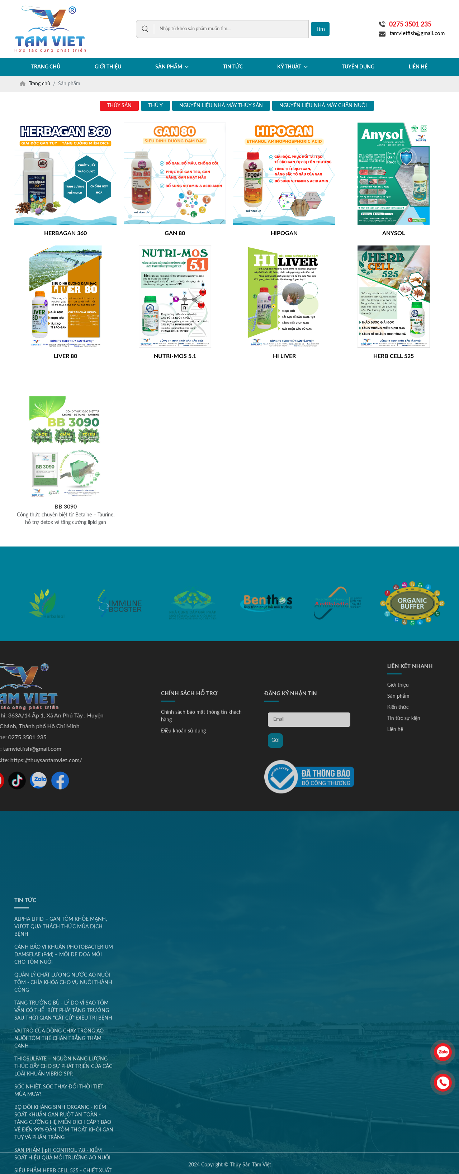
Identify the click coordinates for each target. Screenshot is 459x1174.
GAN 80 (175, 233)
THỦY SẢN (119, 105)
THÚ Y (155, 105)
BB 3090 (66, 580)
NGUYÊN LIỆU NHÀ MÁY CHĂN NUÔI (323, 105)
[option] (46, 628)
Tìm (320, 29)
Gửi (275, 812)
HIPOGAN (284, 233)
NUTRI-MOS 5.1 (175, 356)
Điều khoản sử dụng (183, 802)
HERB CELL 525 (393, 356)
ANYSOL (393, 233)
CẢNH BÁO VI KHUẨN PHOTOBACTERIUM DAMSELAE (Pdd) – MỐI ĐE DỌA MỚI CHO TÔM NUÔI (63, 1123)
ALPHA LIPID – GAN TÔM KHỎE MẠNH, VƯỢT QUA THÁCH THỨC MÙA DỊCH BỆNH (60, 1095)
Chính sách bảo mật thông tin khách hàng (201, 788)
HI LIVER (284, 356)
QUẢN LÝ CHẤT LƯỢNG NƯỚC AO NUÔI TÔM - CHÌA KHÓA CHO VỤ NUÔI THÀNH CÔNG (63, 1151)
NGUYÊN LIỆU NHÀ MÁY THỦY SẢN (221, 105)
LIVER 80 (65, 356)
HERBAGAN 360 (65, 233)
